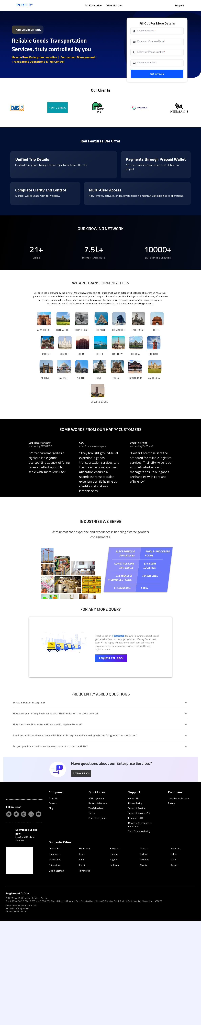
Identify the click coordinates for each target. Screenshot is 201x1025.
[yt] (38, 916)
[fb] (9, 916)
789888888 (118, 738)
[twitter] (16, 916)
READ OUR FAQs (81, 875)
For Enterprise (93, 5)
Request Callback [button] (111, 761)
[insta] (23, 916)
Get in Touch (157, 74)
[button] (81, 875)
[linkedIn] (31, 916)
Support (179, 5)
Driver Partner (114, 5)
